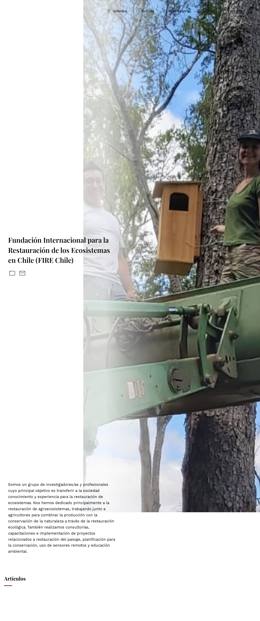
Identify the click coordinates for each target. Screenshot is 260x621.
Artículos (120, 11)
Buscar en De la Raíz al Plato (250, 11)
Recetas (148, 11)
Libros (208, 11)
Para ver (234, 11)
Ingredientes (178, 11)
